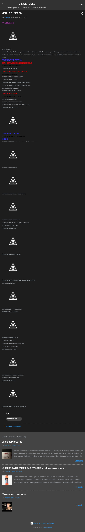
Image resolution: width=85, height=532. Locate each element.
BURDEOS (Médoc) (14, 419)
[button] (82, 14)
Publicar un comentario (12, 427)
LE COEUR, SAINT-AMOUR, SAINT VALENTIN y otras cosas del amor (33, 468)
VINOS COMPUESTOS (12, 442)
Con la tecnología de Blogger (42, 523)
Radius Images (48, 527)
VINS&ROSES (27, 3)
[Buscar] (82, 4)
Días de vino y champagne (14, 494)
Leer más (79, 461)
